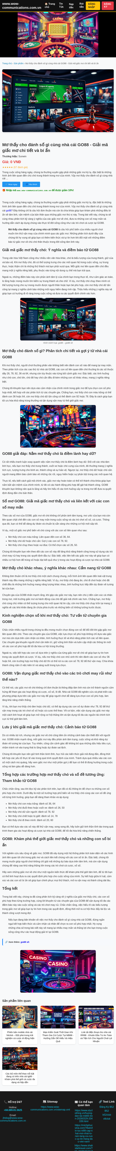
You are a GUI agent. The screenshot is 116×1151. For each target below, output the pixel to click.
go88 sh (25, 942)
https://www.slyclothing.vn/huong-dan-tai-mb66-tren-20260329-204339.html (84, 1116)
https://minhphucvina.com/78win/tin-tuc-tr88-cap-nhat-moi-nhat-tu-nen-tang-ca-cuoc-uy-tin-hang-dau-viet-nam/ (84, 1133)
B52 (107, 1111)
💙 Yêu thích (31, 184)
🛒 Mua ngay (11, 184)
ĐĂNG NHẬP (91, 5)
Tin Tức (61, 5)
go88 (8, 210)
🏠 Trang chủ (50, 5)
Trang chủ (7, 63)
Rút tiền (81, 5)
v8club (106, 1118)
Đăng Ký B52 (107, 1107)
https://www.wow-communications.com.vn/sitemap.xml (50, 1108)
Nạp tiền (71, 6)
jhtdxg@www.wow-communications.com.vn (13, 1119)
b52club (107, 1114)
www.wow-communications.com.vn (21, 6)
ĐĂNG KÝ (107, 5)
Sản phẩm (18, 63)
